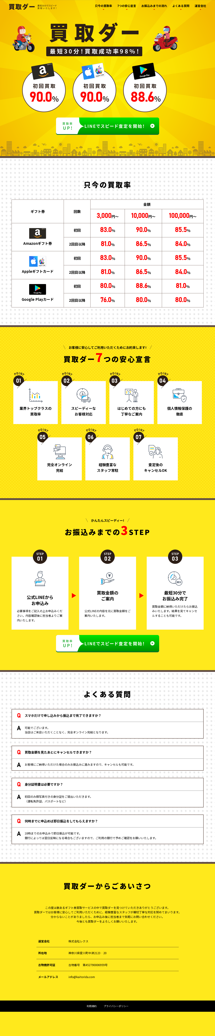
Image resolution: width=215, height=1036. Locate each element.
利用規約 (92, 1006)
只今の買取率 (103, 6)
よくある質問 (180, 6)
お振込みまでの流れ (154, 6)
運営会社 (200, 6)
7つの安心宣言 (126, 6)
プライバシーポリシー (116, 1006)
